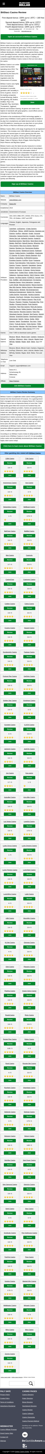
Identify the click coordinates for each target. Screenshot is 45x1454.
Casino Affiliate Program (8, 1429)
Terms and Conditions (14, 29)
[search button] (31, 1384)
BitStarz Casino (35, 453)
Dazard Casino (29, 628)
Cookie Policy (5, 1398)
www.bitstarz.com (32, 65)
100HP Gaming (29, 231)
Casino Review (27, 1410)
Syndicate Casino (10, 1233)
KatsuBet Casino (9, 797)
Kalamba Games (15, 282)
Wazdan (21, 326)
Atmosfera (39, 236)
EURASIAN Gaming (31, 258)
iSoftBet (15, 280)
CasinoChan (10, 579)
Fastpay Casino (29, 652)
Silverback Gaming (15, 314)
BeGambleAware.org (26, 31)
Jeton (25, 339)
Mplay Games (14, 290)
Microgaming (37, 287)
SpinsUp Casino (29, 1184)
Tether (33, 342)
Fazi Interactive (20, 263)
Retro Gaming (14, 312)
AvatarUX (37, 238)
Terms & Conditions (7, 1402)
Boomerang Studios (32, 248)
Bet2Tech (18, 243)
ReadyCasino (10, 1015)
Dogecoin (40, 337)
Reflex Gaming (27, 309)
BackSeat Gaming (15, 241)
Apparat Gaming (22, 236)
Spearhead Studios (35, 316)
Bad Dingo (26, 241)
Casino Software (28, 1413)
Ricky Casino (29, 1015)
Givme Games (35, 270)
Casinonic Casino (29, 579)
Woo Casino (29, 1330)
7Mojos (20, 231)
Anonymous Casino (10, 483)
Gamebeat (32, 265)
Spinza (26, 319)
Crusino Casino (10, 628)
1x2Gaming (21, 229)
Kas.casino (29, 773)
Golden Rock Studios (36, 272)
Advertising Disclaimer (7, 1406)
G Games (26, 270)
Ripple (23, 342)
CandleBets (30, 253)
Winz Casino (10, 1330)
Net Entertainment (32, 290)
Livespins (37, 282)
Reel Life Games (36, 307)
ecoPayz (12, 339)
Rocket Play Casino (10, 1039)
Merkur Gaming (27, 287)
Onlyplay (27, 297)
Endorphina (19, 258)
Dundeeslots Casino (10, 652)
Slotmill (41, 314)
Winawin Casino (29, 1305)
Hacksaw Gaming (23, 275)
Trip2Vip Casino (9, 1257)
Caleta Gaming (20, 253)
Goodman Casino (29, 700)
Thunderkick (25, 321)
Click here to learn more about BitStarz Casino (22, 446)
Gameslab (26, 268)
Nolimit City (30, 292)
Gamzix (19, 270)
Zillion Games (27, 329)
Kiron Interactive (27, 282)
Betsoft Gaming (27, 243)
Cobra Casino (29, 604)
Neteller (18, 342)
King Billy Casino (29, 797)
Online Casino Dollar (22, 1451)
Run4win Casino (9, 1088)
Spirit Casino (10, 1209)
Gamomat (12, 270)
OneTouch (19, 297)
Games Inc (18, 268)
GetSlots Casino (29, 676)
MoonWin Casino (29, 918)
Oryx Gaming (35, 297)
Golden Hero (13, 272)
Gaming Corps (36, 268)
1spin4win (12, 229)
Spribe (32, 319)
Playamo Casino (29, 967)
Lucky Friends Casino (9, 870)
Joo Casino (10, 773)
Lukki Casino (29, 894)
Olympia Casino (29, 942)
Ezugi (31, 260)
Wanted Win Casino (29, 1281)
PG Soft (18, 299)
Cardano (34, 337)
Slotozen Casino (9, 1136)
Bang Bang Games (37, 241)
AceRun (18, 233)
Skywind (26, 314)
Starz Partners (14, 381)
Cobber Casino (10, 604)
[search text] (19, 1383)
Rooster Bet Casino (29, 1063)
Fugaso (18, 265)
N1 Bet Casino (10, 942)
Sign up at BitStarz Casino (22, 184)
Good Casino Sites (6, 1433)
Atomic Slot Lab (14, 238)
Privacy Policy (5, 1395)
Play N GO (37, 299)
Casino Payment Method (30, 1421)
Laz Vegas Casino (10, 821)
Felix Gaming (30, 263)
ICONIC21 (30, 277)
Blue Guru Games (25, 246)
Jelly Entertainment (25, 280)
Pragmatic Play (34, 302)
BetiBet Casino (29, 531)
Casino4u (29, 555)
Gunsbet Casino (9, 725)
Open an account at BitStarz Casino (22, 37)
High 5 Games (35, 275)
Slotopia (12, 316)
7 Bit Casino (29, 458)
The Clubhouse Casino (29, 1233)
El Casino (21, 255)
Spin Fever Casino (29, 1160)
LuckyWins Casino (9, 894)
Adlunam (25, 233)
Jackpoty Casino (9, 749)
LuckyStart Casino (29, 870)
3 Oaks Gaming (31, 229)
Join (32, 102)
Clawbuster (39, 253)
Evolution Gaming (15, 260)
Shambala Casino (29, 1088)
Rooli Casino (10, 1063)
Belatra (11, 243)
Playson (12, 302)
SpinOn (21, 319)
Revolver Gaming (26, 312)
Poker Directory (27, 1398)
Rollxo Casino (29, 1039)
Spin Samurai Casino (10, 1184)
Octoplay (12, 297)
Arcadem (32, 236)
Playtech (19, 302)
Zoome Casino (10, 1354)
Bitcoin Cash (25, 337)
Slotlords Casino (9, 1112)
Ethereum (19, 339)
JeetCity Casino (29, 749)
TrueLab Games (20, 324)
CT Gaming (13, 255)
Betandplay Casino (9, 507)
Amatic (31, 233)
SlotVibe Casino (9, 1160)
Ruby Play (36, 312)
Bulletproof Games (28, 250)
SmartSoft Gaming (22, 316)
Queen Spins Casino (29, 991)
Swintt (18, 321)
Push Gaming (32, 304)
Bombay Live (20, 248)
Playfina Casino (10, 991)
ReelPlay (12, 309)
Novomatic (23, 294)
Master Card (38, 339)
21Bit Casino (10, 458)
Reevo (18, 309)
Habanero (12, 275)
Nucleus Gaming (34, 294)
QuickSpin (12, 307)
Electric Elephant (31, 255)
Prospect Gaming (21, 304)
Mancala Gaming (25, 285)
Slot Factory (34, 314)
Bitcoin (18, 337)
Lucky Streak (13, 285)
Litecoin (30, 339)
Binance (12, 337)
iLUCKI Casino (29, 725)
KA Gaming (37, 280)
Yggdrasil (18, 329)
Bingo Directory (27, 1402)
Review (9, 463)
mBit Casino (10, 918)
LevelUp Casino (29, 821)
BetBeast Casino (29, 507)
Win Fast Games (31, 326)
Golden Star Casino (10, 700)
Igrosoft (37, 277)
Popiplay (25, 302)
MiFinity (12, 342)
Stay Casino (29, 1209)
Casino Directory (28, 1395)
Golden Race (23, 272)
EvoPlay (25, 260)
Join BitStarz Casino (22, 386)
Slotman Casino (29, 1112)
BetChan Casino (9, 531)
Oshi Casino (10, 967)
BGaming (37, 243)
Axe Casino (29, 483)
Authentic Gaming (27, 238)
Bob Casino (10, 555)
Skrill (28, 342)
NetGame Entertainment (17, 292)
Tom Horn (33, 321)
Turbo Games (31, 324)
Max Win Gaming (15, 287)
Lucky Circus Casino (10, 846)
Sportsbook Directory (29, 1406)
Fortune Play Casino (10, 676)
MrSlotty (22, 290)
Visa (10, 344)
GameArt (25, 265)
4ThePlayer (13, 231)
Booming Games (15, 250)
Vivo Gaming (13, 326)
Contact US (4, 1437)
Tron (37, 342)
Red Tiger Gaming (23, 307)
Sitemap (3, 1441)
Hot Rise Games (21, 277)
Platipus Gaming (27, 299)
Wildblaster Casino (9, 1305)
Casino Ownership (28, 1417)
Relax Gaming (37, 309)
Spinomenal (13, 319)
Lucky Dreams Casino (29, 846)
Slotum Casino (29, 1136)
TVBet (39, 324)
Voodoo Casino (10, 1281)
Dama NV (12, 204)
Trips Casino (29, 1257)
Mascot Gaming (37, 285)
